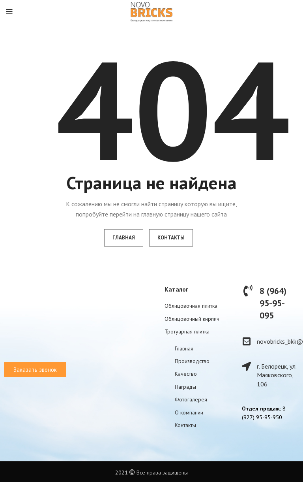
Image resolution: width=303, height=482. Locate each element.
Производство (192, 361)
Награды (185, 386)
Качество (186, 373)
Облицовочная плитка (191, 305)
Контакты (185, 425)
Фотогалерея (191, 399)
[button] (35, 369)
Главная (184, 348)
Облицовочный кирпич (192, 318)
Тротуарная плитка (187, 331)
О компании (189, 412)
